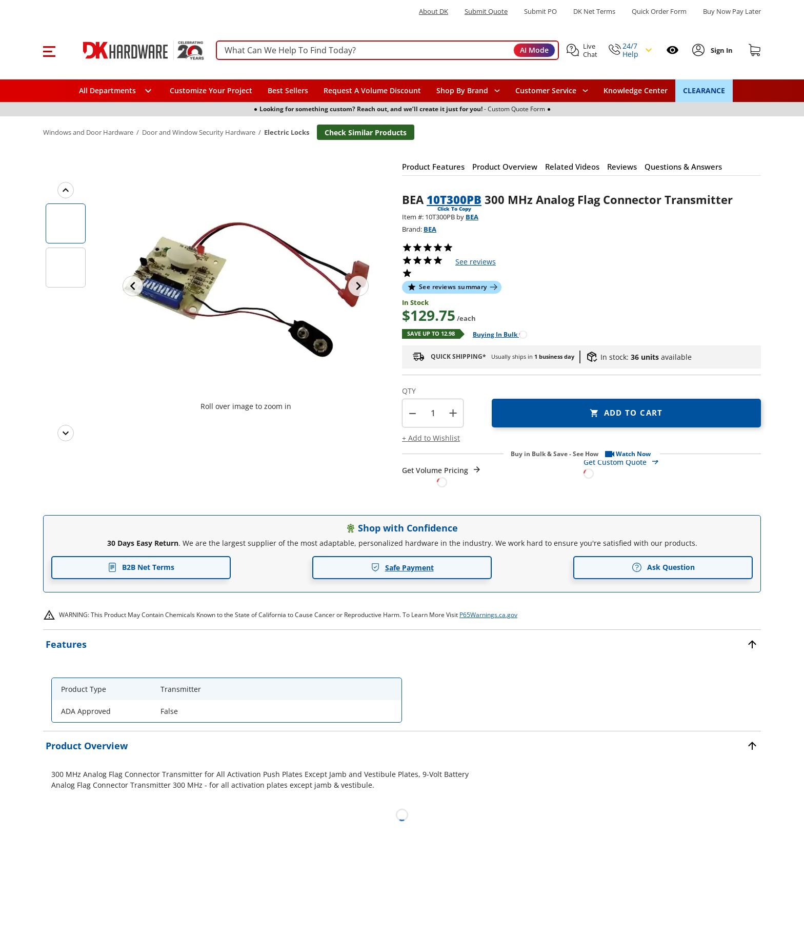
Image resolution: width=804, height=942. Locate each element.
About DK (433, 11)
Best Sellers (288, 90)
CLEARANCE (704, 90)
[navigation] (551, 90)
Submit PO (540, 11)
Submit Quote (486, 11)
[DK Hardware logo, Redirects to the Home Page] (132, 50)
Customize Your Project (211, 90)
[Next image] (358, 286)
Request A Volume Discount (372, 90)
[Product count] (433, 413)
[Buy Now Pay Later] (732, 11)
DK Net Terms (594, 11)
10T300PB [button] (454, 199)
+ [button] (453, 412)
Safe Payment (402, 567)
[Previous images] (65, 190)
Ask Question (663, 567)
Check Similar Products (366, 132)
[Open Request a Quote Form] (441, 476)
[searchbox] (387, 50)
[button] (49, 50)
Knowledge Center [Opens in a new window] (636, 90)
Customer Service (545, 91)
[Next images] (65, 433)
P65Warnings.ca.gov (488, 614)
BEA (472, 216)
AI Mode (534, 50)
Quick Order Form (659, 11)
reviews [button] (475, 262)
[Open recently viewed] (672, 50)
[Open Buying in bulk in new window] (496, 334)
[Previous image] (133, 286)
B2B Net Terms (141, 567)
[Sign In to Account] (721, 50)
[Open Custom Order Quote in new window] (672, 467)
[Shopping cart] (755, 50)
